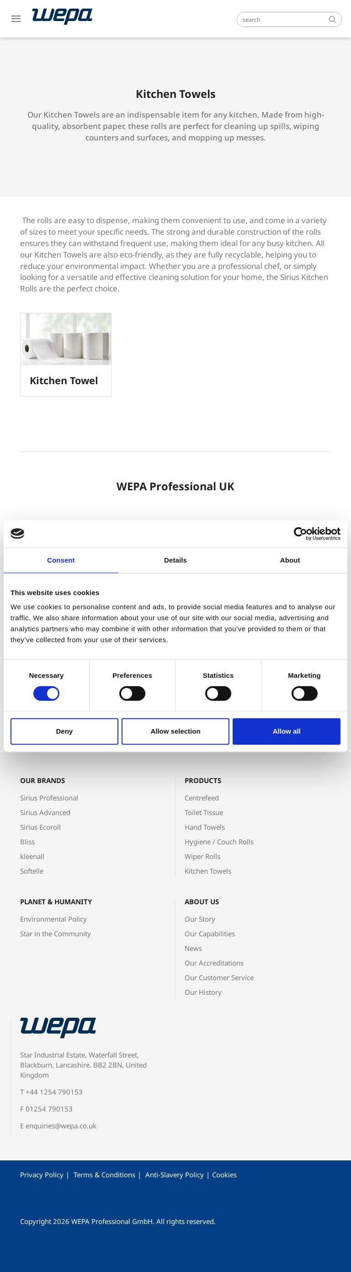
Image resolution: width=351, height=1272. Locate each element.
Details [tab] (175, 560)
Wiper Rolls (202, 856)
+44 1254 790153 (54, 1091)
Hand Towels (205, 827)
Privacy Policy (42, 1174)
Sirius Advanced (45, 812)
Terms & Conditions (104, 1174)
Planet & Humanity (56, 901)
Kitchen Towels (208, 870)
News (193, 948)
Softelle (31, 870)
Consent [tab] (61, 560)
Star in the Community (55, 933)
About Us (202, 901)
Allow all (287, 731)
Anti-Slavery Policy (174, 1174)
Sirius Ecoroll (40, 827)
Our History (203, 992)
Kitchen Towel (64, 380)
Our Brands (42, 780)
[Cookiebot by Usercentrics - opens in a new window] (300, 534)
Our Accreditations (214, 962)
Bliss (27, 841)
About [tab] (290, 560)
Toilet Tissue (204, 812)
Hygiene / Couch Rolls (219, 841)
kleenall (32, 856)
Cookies (224, 1174)
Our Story (200, 918)
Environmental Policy (53, 918)
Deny (64, 731)
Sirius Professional (49, 797)
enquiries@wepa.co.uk (61, 1125)
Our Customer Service (219, 977)
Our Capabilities (210, 933)
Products (203, 780)
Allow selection (175, 731)
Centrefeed (202, 797)
